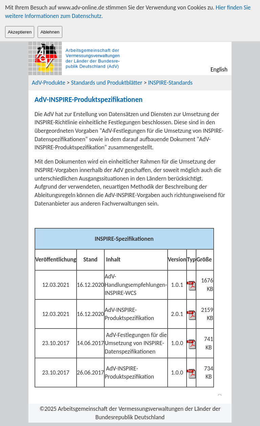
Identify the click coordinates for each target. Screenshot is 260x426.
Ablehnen (49, 32)
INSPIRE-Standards (170, 82)
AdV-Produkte (49, 82)
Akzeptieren (19, 32)
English (219, 69)
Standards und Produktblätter (107, 82)
